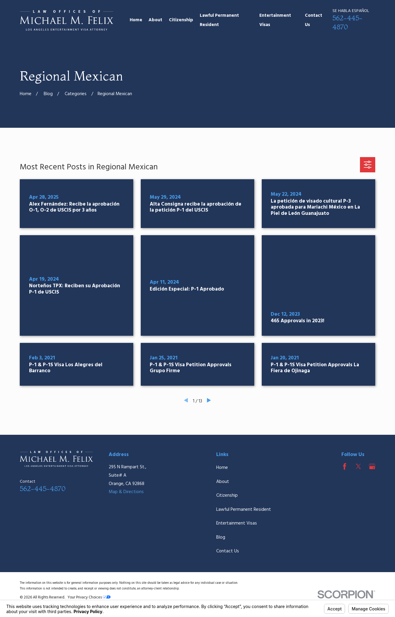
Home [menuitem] (136, 20)
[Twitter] (358, 466)
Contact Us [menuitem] (313, 20)
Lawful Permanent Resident (243, 509)
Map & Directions (126, 492)
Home (222, 467)
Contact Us (227, 551)
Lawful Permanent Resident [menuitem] (219, 20)
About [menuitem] (155, 20)
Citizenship (227, 495)
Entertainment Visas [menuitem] (275, 20)
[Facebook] (344, 466)
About (222, 481)
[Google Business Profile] (372, 466)
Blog (220, 537)
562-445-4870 (347, 22)
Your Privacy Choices (89, 597)
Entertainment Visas (236, 523)
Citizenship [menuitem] (181, 20)
